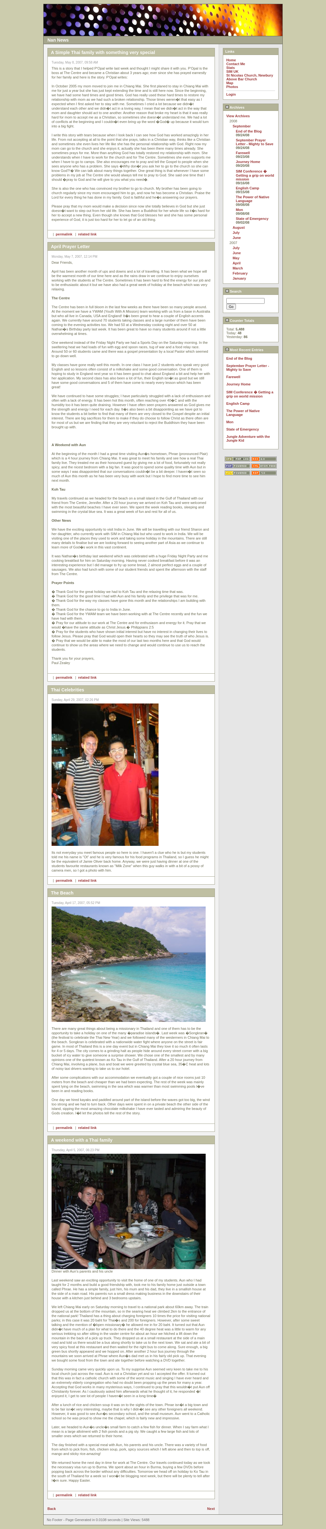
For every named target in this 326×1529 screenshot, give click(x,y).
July (236, 232)
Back (51, 1509)
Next (211, 1509)
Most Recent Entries (244, 350)
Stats (230, 68)
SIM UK (232, 71)
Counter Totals (239, 321)
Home (231, 60)
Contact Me (235, 64)
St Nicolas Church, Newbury (249, 75)
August (239, 227)
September (242, 126)
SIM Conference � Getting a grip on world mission (255, 175)
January (239, 278)
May (236, 258)
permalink (64, 234)
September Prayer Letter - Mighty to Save (254, 142)
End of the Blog (249, 131)
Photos (232, 87)
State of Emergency (252, 219)
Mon (239, 210)
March (238, 268)
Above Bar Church (241, 79)
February (240, 273)
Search (233, 291)
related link (87, 234)
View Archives (238, 116)
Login (231, 94)
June (237, 238)
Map (229, 83)
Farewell (243, 153)
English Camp (247, 188)
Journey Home (248, 162)
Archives (234, 107)
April (237, 263)
